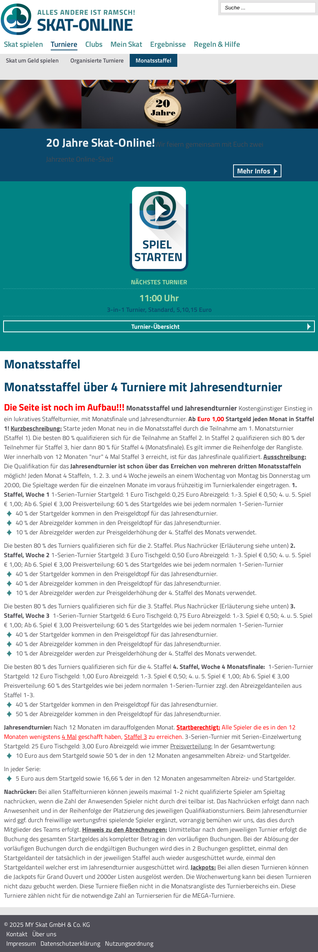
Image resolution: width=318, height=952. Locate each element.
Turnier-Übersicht (155, 326)
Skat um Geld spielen (32, 60)
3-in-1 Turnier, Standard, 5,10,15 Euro (159, 309)
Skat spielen (23, 44)
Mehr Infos (253, 171)
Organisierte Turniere (97, 60)
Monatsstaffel (153, 60)
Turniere (64, 44)
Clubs (94, 44)
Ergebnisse (168, 44)
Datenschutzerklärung (70, 943)
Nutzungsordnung (129, 943)
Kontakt (17, 934)
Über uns (44, 934)
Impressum (21, 943)
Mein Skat (126, 44)
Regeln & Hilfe (217, 44)
